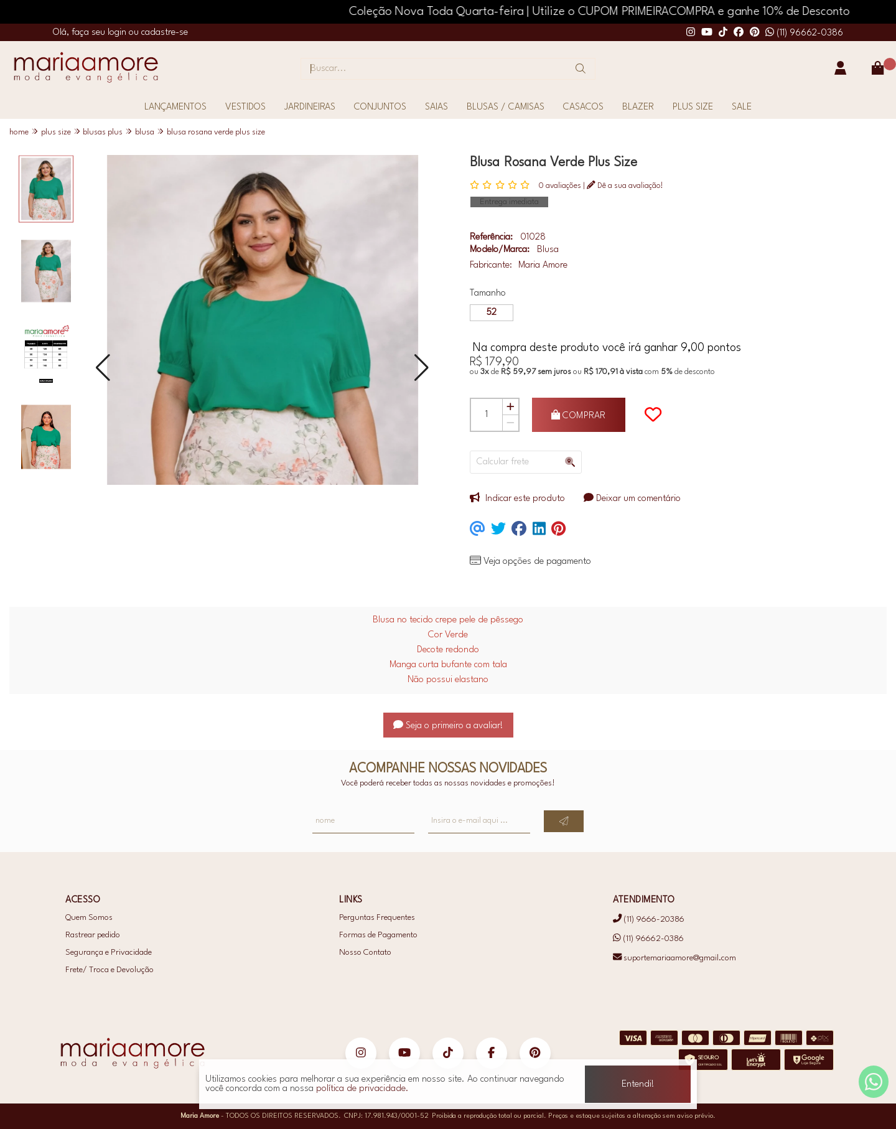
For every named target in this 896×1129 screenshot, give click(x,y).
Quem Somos (89, 918)
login (118, 32)
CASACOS (583, 107)
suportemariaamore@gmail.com (674, 957)
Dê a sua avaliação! (625, 186)
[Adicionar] (510, 407)
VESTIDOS (245, 107)
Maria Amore (542, 265)
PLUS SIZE (693, 107)
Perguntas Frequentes (377, 918)
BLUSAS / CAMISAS (505, 107)
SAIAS (436, 107)
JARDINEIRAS (309, 107)
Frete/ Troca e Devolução (109, 970)
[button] (103, 368)
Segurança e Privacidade (108, 953)
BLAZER (638, 107)
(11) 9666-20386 (648, 920)
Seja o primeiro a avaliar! (448, 726)
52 (492, 312)
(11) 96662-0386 (804, 33)
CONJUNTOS (380, 107)
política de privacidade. (362, 1089)
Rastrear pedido (92, 935)
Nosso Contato (365, 953)
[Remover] (510, 423)
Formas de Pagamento (378, 935)
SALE (742, 107)
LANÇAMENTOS (175, 107)
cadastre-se (164, 32)
